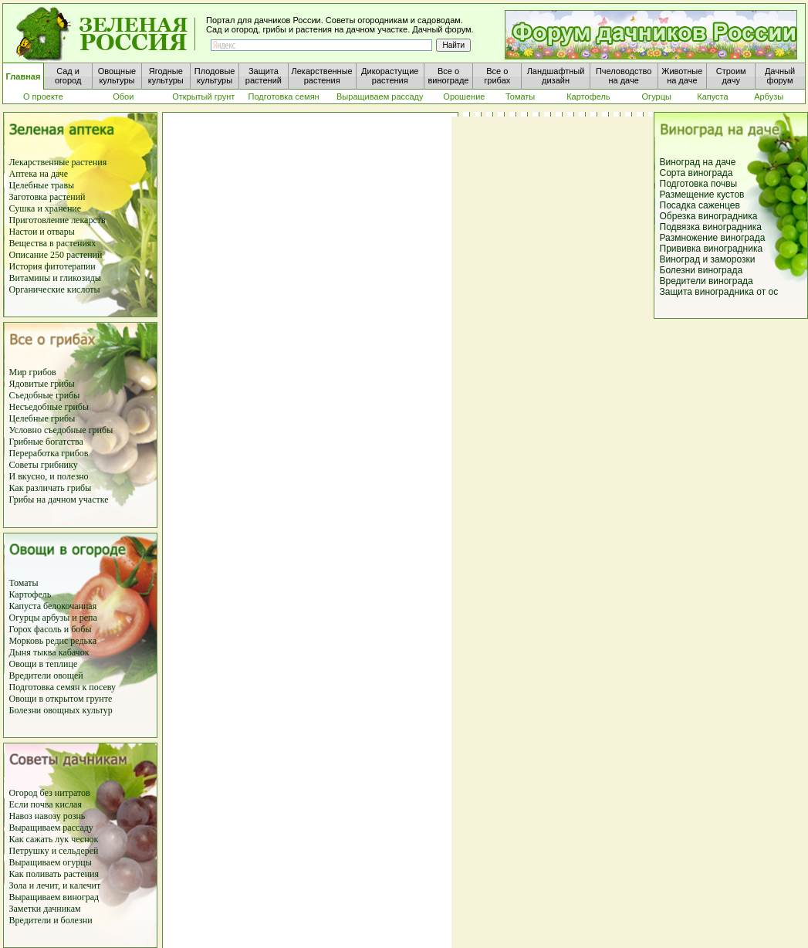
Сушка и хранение (45, 208)
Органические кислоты (54, 289)
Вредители (31, 920)
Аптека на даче (39, 173)
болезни (77, 920)
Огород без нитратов (49, 792)
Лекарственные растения (58, 162)
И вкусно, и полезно (49, 476)
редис (55, 640)
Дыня (20, 652)
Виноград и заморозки (708, 259)
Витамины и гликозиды (55, 278)
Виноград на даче (698, 162)
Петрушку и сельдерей (54, 850)
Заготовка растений (47, 196)
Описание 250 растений (56, 254)
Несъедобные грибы (49, 406)
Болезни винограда (701, 270)
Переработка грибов (49, 453)
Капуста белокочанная (53, 606)
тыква (43, 652)
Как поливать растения (54, 873)
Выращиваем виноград (54, 897)
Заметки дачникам (45, 908)
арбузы (57, 617)
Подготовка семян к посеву (63, 687)
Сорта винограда (696, 173)
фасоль (49, 629)
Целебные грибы (42, 418)
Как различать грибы (50, 487)
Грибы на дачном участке (59, 499)
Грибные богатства (46, 441)
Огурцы (24, 617)
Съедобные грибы (44, 395)
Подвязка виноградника (711, 227)
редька (83, 640)
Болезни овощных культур (61, 710)
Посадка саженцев (700, 205)
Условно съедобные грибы (61, 430)
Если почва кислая (45, 804)
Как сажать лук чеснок (54, 839)
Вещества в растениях (52, 243)
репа (88, 617)
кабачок (74, 652)
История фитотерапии (52, 266)
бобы (80, 629)
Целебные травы (42, 185)
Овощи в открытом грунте (61, 698)
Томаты (24, 582)
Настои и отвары (42, 231)
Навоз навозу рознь (47, 816)
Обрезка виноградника (709, 216)
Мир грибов (32, 372)
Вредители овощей (46, 675)
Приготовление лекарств (57, 220)
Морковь (26, 640)
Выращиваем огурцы (50, 862)
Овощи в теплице (43, 664)
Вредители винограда (706, 281)
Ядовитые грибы (42, 383)
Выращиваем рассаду (51, 827)
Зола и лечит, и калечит (55, 885)
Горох (22, 629)
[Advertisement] (729, 562)
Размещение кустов (702, 194)
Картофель (30, 594)
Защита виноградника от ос (719, 291)
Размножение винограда (713, 237)
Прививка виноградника (711, 248)
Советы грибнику (43, 464)
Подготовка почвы (699, 183)
